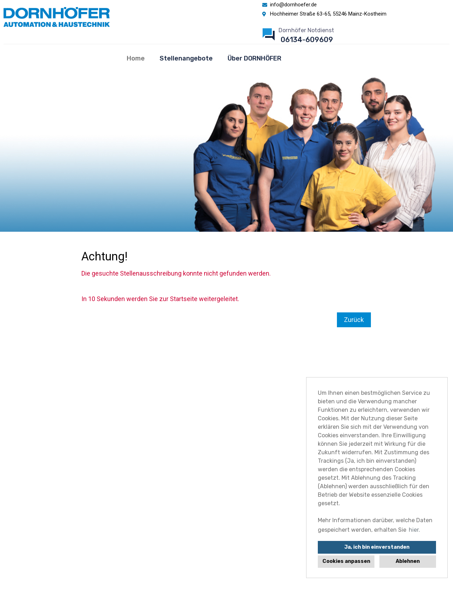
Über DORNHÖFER (254, 58)
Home (136, 58)
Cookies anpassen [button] (346, 561)
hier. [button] (414, 529)
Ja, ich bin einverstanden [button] (376, 547)
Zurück (354, 319)
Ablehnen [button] (408, 561)
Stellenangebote (186, 58)
